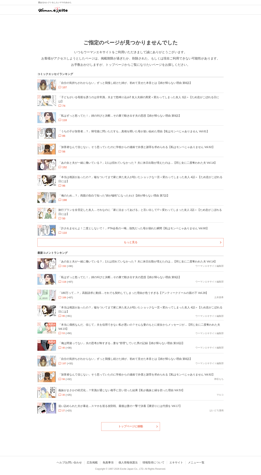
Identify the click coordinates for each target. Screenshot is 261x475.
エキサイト (176, 462)
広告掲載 (92, 462)
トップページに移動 (130, 426)
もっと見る (130, 242)
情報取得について (153, 462)
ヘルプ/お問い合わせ (69, 462)
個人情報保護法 (128, 462)
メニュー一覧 (196, 462)
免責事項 (108, 462)
